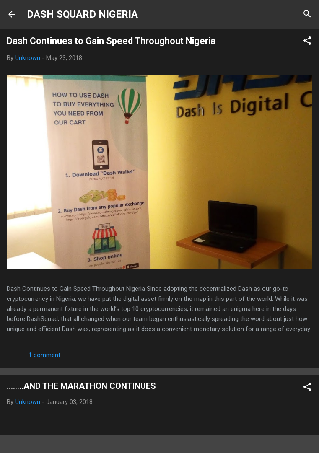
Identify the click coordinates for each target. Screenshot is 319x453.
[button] (307, 42)
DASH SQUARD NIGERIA (82, 14)
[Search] (307, 15)
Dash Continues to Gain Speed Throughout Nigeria (111, 41)
